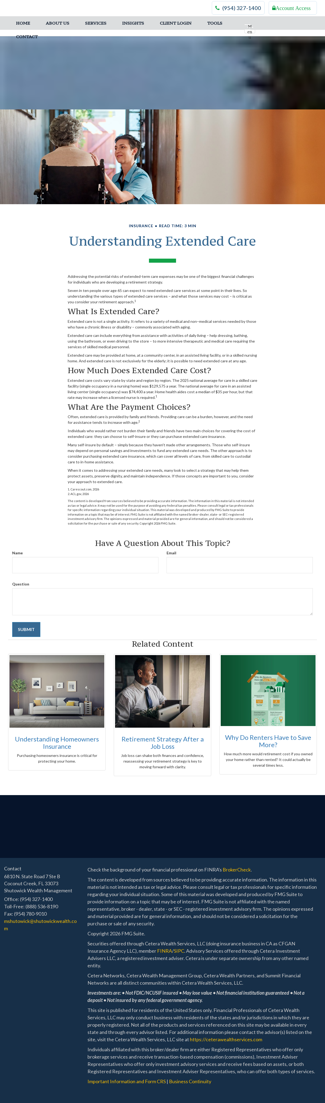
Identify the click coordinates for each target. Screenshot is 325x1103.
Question (20, 584)
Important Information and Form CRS (126, 1081)
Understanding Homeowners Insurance (57, 742)
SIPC (179, 951)
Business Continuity (190, 1081)
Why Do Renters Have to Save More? (268, 740)
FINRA (164, 951)
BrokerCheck (237, 870)
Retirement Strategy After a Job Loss (163, 742)
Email (171, 553)
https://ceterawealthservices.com (226, 1039)
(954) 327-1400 (238, 8)
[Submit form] (26, 629)
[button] (57, 23)
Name (17, 553)
